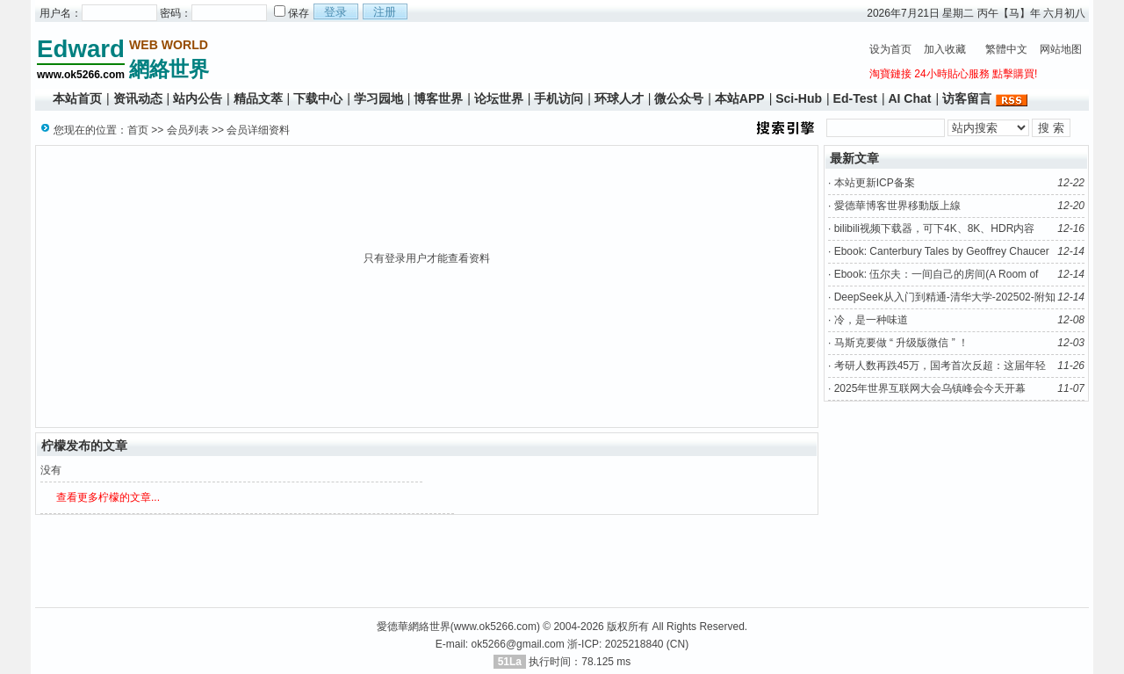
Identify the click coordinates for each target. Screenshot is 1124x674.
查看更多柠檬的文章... (108, 497)
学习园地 (378, 98)
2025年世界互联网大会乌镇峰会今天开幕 (930, 388)
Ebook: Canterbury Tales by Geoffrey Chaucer (941, 251)
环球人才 (619, 98)
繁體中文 (1006, 49)
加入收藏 (945, 49)
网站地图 (1061, 49)
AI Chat (909, 98)
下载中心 (317, 98)
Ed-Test (855, 98)
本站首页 (77, 98)
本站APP (740, 98)
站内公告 (197, 98)
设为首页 (890, 49)
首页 (137, 130)
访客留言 (966, 98)
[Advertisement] (536, 58)
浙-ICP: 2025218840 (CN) (627, 644)
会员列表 (188, 130)
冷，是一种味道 (871, 320)
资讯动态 (137, 98)
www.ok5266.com (495, 626)
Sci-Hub (798, 98)
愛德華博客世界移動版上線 (897, 205)
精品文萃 (258, 98)
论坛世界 (498, 98)
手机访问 (558, 98)
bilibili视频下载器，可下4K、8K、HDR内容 (934, 228)
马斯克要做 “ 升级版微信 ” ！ (901, 343)
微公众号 (678, 98)
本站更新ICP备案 (874, 183)
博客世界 (438, 98)
